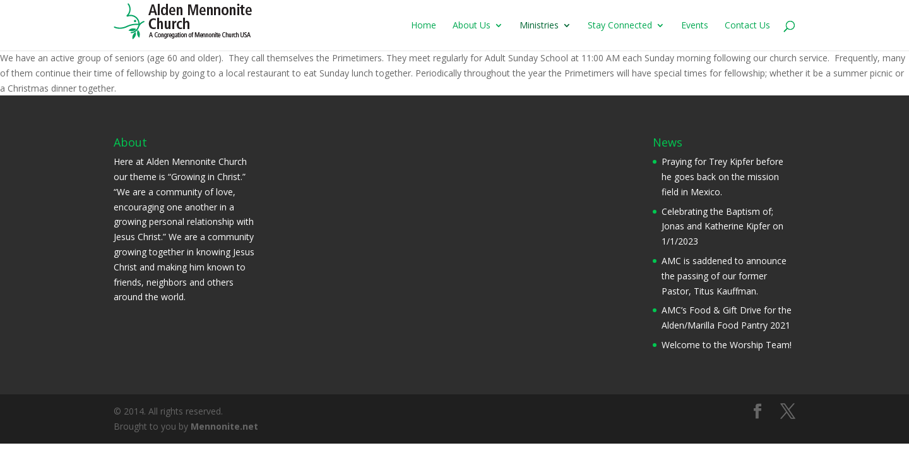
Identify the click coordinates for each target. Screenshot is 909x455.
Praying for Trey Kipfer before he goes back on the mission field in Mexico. (722, 176)
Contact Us (747, 26)
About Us (471, 26)
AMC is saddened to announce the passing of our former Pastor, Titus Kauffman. (724, 276)
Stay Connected (620, 26)
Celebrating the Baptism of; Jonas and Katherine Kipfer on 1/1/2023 (722, 226)
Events (694, 26)
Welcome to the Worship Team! (727, 345)
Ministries (539, 26)
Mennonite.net (224, 426)
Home (423, 26)
